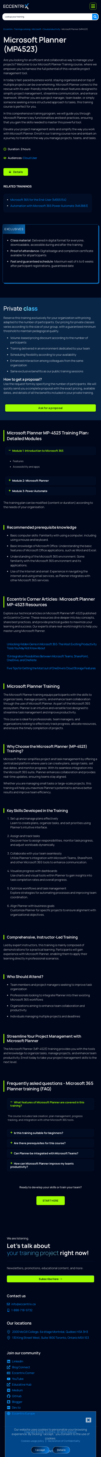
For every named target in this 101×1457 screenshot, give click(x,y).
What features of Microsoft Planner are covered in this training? (47, 1103)
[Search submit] (95, 16)
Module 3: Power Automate (30, 491)
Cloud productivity (51, 29)
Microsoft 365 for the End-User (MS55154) (38, 200)
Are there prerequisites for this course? (40, 1143)
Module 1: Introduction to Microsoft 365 (37, 451)
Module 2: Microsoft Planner (30, 480)
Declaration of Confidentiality (64, 1440)
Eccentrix (8, 29)
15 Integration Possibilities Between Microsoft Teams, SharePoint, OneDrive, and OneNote (48, 658)
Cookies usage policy (32, 1440)
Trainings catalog (22, 29)
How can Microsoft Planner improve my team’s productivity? (42, 1165)
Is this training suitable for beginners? (38, 1133)
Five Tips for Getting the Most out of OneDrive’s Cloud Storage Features (51, 668)
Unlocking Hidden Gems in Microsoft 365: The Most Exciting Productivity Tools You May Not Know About (52, 646)
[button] (50, 408)
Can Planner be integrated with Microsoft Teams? (46, 1153)
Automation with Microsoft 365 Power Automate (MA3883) (49, 206)
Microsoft (36, 29)
